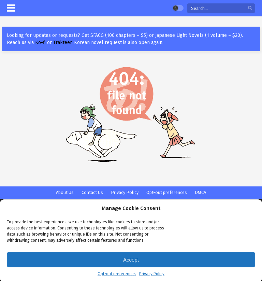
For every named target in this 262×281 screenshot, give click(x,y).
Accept (131, 262)
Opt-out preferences (117, 277)
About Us (65, 192)
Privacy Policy (151, 277)
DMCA (200, 192)
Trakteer (62, 42)
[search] (250, 8)
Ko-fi (40, 42)
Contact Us (92, 192)
